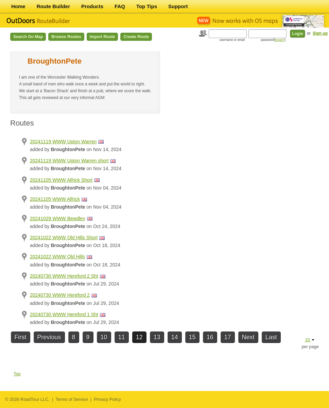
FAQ (120, 6)
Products (92, 6)
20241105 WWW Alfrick (55, 199)
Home (18, 6)
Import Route (102, 36)
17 (227, 337)
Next (248, 337)
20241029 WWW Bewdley (57, 218)
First (21, 337)
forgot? (279, 40)
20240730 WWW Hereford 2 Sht (64, 276)
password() (273, 40)
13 (157, 337)
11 (121, 337)
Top (17, 373)
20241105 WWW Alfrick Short (61, 180)
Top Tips (146, 6)
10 (104, 337)
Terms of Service (71, 399)
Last (271, 337)
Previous (49, 337)
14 (174, 337)
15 (192, 337)
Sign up (320, 33)
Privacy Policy (107, 399)
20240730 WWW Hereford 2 (60, 295)
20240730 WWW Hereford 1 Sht (64, 314)
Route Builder (53, 6)
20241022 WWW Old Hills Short (64, 237)
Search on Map (28, 36)
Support (178, 6)
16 (210, 337)
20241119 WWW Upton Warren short (69, 160)
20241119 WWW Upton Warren (63, 141)
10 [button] (309, 339)
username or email (232, 40)
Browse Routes (66, 36)
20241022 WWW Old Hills (57, 256)
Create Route (136, 36)
